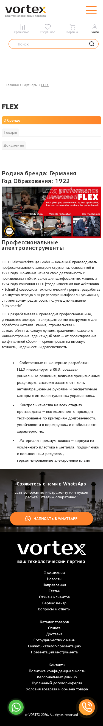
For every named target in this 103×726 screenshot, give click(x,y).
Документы (14, 145)
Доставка (54, 634)
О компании (54, 573)
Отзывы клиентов (54, 597)
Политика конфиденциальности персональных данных (57, 674)
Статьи (54, 591)
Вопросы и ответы (54, 609)
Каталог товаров (54, 622)
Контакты (57, 665)
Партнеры (30, 85)
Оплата (54, 628)
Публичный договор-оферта (57, 683)
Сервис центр (54, 603)
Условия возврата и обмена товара (57, 689)
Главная (12, 85)
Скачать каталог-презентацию (54, 646)
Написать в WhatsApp (51, 518)
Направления (54, 585)
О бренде (12, 120)
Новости (54, 579)
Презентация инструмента (54, 652)
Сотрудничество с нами (54, 640)
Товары (10, 132)
